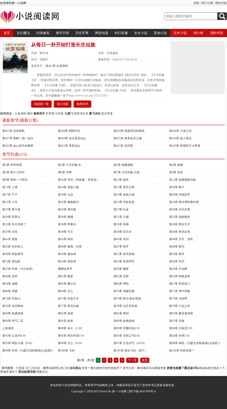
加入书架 (62, 104)
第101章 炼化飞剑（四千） (130, 350)
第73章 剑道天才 (68, 298)
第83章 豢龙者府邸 (181, 313)
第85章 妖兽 (65, 320)
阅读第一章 (41, 104)
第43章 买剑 (121, 239)
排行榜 (198, 33)
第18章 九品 (65, 194)
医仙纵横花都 (27, 371)
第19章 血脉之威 (124, 194)
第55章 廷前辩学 (124, 261)
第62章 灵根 (121, 276)
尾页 (145, 360)
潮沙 (30, 113)
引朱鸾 (59, 113)
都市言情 (62, 33)
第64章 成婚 (10, 283)
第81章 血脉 (65, 313)
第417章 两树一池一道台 (17, 138)
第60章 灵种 (10, 276)
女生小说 (140, 33)
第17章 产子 (10, 194)
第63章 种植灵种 (179, 276)
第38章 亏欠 (65, 231)
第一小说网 (119, 391)
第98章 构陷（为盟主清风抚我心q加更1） (195, 343)
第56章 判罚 (176, 261)
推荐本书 (82, 104)
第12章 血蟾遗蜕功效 (182, 179)
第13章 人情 (10, 187)
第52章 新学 (176, 254)
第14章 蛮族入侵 (68, 187)
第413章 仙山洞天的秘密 (17, 145)
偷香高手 (39, 113)
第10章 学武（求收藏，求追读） (78, 179)
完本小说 (180, 33)
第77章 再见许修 (68, 306)
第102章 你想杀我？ (181, 350)
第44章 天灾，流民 (181, 239)
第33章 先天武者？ (14, 224)
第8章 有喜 (176, 172)
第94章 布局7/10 (179, 335)
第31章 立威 (121, 216)
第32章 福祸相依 (179, 216)
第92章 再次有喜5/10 (71, 335)
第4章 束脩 (176, 164)
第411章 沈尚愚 (123, 145)
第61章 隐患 (65, 276)
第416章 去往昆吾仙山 (72, 138)
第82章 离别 (121, 313)
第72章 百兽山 (11, 298)
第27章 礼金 (121, 209)
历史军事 (82, 33)
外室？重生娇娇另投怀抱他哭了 (102, 368)
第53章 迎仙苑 (11, 261)
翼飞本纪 (95, 113)
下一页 (132, 360)
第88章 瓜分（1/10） (71, 328)
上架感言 (8, 328)
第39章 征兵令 (123, 231)
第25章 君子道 (11, 209)
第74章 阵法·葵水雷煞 (127, 298)
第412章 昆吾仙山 (69, 145)
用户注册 (207, 3)
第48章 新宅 (176, 246)
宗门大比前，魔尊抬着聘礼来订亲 (47, 368)
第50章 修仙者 (67, 254)
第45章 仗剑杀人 (12, 246)
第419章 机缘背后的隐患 (129, 130)
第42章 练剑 (65, 239)
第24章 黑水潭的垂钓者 (184, 202)
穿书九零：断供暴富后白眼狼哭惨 (144, 368)
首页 (7, 33)
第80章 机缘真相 (12, 313)
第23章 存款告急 (124, 202)
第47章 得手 (121, 246)
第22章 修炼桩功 (68, 202)
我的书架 (221, 3)
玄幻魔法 (23, 33)
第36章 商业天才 (179, 224)
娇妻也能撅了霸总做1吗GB (184, 368)
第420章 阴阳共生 (69, 130)
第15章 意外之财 (124, 187)
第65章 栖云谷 (67, 283)
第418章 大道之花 (180, 130)
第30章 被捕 (65, 216)
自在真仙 (75, 368)
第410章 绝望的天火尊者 (184, 145)
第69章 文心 (65, 291)
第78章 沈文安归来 (125, 306)
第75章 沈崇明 (178, 298)
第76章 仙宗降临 (12, 306)
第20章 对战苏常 (179, 194)
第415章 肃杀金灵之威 (128, 138)
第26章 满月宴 (67, 209)
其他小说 (160, 33)
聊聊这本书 (65, 268)
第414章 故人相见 (180, 138)
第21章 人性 (10, 202)
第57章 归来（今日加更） (18, 268)
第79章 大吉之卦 (179, 306)
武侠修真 (42, 33)
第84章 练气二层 (12, 320)
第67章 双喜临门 (179, 283)
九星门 (68, 113)
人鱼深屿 (20, 113)
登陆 (196, 3)
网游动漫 (101, 33)
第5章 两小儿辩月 (13, 172)
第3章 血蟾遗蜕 (123, 164)
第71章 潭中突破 (179, 291)
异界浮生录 (81, 113)
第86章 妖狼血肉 (124, 320)
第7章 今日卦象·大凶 (126, 172)
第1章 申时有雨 (12, 164)
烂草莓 (50, 113)
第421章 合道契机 (57, 65)
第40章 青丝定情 (179, 231)
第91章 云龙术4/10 (13, 335)
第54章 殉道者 (67, 261)
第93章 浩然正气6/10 (126, 335)
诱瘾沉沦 (42, 371)
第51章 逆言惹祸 (124, 254)
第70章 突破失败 (124, 291)
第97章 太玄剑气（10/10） (130, 343)
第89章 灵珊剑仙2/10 (126, 328)
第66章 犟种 (121, 283)
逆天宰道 (107, 113)
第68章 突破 (10, 291)
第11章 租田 (121, 179)
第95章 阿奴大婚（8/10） (18, 343)
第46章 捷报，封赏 (70, 246)
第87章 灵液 (176, 320)
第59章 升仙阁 (178, 268)
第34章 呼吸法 (67, 224)
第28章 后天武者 (179, 209)
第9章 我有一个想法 (15, 179)
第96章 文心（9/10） (71, 343)
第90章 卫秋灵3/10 (180, 328)
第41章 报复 (10, 239)
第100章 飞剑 (66, 350)
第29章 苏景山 (11, 216)
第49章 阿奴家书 (12, 254)
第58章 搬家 (121, 268)
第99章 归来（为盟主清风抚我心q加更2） (28, 350)
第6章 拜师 (65, 172)
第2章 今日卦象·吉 (69, 164)
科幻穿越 (121, 33)
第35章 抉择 (121, 224)
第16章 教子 (176, 187)
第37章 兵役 (10, 231)
